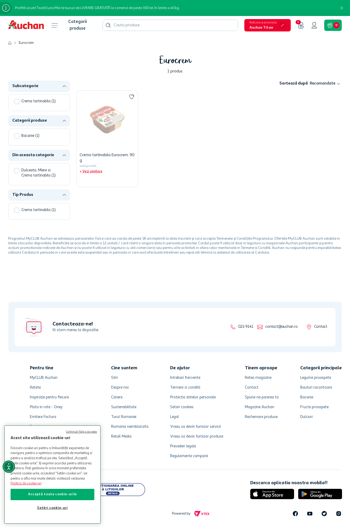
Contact (320, 327)
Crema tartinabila (38, 101)
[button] (267, 25)
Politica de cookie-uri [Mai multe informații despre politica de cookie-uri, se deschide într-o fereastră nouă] (26, 483)
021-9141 (245, 327)
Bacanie (30, 136)
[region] (52, 474)
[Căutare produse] (108, 25)
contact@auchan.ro (281, 327)
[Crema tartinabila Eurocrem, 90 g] (107, 139)
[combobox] (170, 25)
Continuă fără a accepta (81, 432)
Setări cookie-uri (52, 508)
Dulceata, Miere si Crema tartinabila (38, 173)
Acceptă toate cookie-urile (52, 494)
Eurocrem (26, 43)
